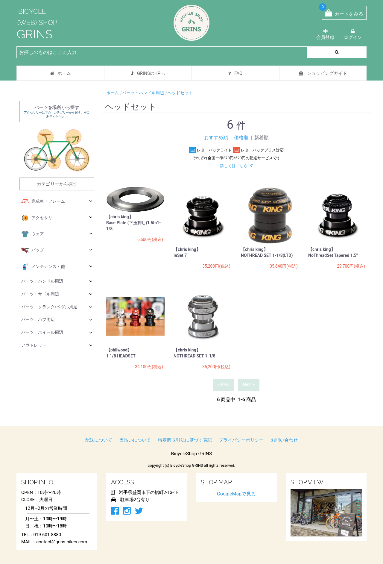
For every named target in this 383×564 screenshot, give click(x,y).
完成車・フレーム (56, 201)
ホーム (60, 73)
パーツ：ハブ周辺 (56, 319)
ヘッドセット (180, 92)
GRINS (34, 34)
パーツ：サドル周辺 (56, 293)
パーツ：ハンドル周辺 (56, 280)
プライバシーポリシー (241, 440)
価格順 (241, 137)
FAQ (235, 73)
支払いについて (135, 440)
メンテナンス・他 (56, 267)
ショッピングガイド (323, 73)
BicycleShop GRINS (191, 454)
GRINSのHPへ (148, 73)
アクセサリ (56, 218)
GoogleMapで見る (236, 494)
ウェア (56, 234)
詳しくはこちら (236, 165)
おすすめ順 (216, 137)
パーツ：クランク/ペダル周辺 (56, 306)
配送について (98, 440)
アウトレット (56, 345)
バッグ (56, 250)
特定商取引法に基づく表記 (185, 440)
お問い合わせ (284, 440)
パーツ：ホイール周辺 (56, 332)
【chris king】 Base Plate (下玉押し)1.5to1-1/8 (133, 222)
